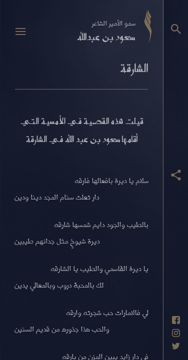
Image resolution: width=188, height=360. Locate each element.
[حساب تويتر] (176, 346)
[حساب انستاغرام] (176, 333)
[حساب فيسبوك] (176, 320)
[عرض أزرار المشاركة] (175, 175)
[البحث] (176, 29)
